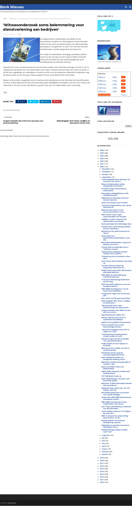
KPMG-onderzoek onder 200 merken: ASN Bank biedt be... (117, 271)
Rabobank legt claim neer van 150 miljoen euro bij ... (116, 389)
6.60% (115, 84)
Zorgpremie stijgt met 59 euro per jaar (116, 295)
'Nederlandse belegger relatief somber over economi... (114, 253)
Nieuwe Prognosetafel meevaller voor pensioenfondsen (115, 340)
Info (123, 77)
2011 (102, 480)
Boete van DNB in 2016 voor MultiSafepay (113, 368)
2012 (102, 477)
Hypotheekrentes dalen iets (113, 315)
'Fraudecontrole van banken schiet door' (116, 257)
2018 (102, 461)
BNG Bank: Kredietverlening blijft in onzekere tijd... (116, 363)
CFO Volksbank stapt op (111, 376)
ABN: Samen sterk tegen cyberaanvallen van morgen (114, 216)
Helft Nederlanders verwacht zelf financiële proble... (115, 380)
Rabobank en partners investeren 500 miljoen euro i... (115, 426)
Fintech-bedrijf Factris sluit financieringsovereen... (113, 326)
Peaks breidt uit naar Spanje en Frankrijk (115, 345)
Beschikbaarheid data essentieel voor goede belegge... (115, 394)
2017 (102, 463)
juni (103, 441)
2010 (102, 482)
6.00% (115, 81)
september (107, 177)
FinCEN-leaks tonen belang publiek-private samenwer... (116, 228)
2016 (102, 466)
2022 (102, 161)
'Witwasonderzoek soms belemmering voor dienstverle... (116, 307)
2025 (102, 153)
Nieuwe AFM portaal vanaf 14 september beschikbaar (114, 319)
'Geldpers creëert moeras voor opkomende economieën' (114, 220)
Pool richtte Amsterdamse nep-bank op (117, 262)
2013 (102, 474)
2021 (102, 164)
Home (5, 19)
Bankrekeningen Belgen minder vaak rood (115, 431)
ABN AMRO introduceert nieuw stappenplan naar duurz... (114, 403)
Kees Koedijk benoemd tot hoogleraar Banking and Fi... (114, 358)
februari (105, 452)
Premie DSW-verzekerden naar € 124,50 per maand (115, 248)
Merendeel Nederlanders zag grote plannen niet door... (116, 243)
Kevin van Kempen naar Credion (115, 203)
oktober (105, 174)
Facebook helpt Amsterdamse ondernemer (114, 190)
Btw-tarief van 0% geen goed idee (116, 298)
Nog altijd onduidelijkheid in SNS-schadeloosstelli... (115, 194)
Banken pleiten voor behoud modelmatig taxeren (113, 422)
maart (105, 449)
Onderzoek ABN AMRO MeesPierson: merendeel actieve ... (117, 398)
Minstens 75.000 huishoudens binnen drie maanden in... (117, 384)
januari (105, 454)
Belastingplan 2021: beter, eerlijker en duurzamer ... (116, 302)
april (104, 446)
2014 (102, 471)
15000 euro (102, 84)
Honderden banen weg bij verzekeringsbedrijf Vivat (113, 354)
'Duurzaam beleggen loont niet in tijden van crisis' (115, 331)
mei (103, 443)
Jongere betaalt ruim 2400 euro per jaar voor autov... (116, 311)
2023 (102, 158)
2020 (102, 167)
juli (103, 438)
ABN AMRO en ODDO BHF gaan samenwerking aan (114, 276)
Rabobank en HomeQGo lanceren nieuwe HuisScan (115, 199)
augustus (106, 435)
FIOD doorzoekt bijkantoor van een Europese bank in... (116, 285)
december (106, 169)
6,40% (115, 88)
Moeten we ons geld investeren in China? (116, 232)
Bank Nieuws (12, 7)
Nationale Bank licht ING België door (117, 224)
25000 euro (102, 88)
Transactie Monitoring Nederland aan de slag (115, 281)
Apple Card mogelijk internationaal (116, 322)
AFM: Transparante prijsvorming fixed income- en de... (115, 417)
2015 (102, 469)
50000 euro (102, 91)
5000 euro (101, 77)
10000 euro (102, 81)
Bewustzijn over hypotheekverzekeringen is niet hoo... (116, 238)
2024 (102, 156)
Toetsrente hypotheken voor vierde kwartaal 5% (116, 206)
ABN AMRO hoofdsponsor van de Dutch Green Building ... (115, 290)
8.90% (115, 77)
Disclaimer (123, 95)
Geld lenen (102, 74)
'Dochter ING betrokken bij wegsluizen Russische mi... (113, 267)
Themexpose (12, 503)
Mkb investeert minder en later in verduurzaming (116, 349)
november (106, 172)
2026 (102, 150)
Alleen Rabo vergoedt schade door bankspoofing (116, 372)
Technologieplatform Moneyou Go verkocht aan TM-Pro (116, 180)
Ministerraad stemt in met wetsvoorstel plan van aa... (114, 211)
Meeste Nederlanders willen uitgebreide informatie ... (113, 185)
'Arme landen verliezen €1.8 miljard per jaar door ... (116, 412)
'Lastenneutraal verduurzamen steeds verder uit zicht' (114, 335)
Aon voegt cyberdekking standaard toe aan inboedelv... (116, 408)
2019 (102, 458)
